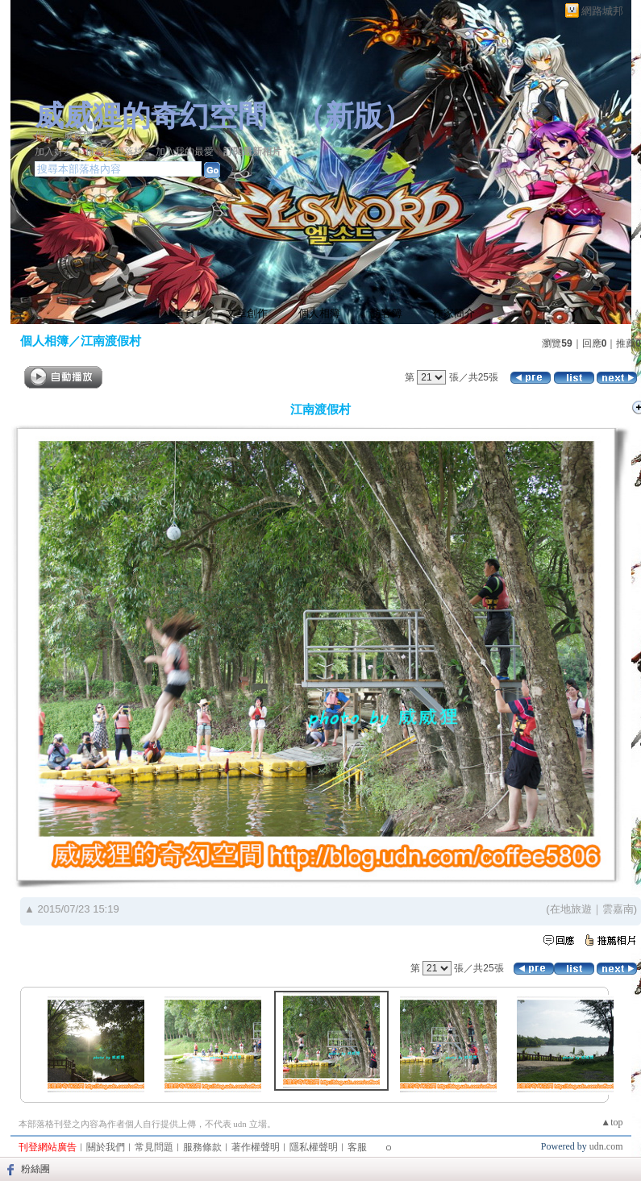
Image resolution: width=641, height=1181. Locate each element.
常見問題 (154, 1147)
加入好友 (54, 151)
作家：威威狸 (64, 135)
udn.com (606, 1146)
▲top (611, 1122)
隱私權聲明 (313, 1147)
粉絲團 (35, 1169)
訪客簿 (386, 313)
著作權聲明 (255, 1147)
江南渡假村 (111, 340)
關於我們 (105, 1147)
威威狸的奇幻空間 (151, 116)
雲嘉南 (618, 909)
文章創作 (247, 313)
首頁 (184, 313)
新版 (354, 116)
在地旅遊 (571, 909)
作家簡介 (454, 313)
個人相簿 (319, 313)
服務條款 (202, 1147)
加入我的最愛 (185, 151)
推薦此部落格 (114, 151)
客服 (357, 1147)
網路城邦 (602, 11)
